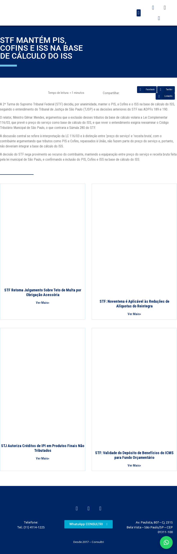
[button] (139, 12)
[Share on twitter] (166, 89)
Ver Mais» (42, 303)
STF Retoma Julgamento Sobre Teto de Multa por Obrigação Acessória (42, 292)
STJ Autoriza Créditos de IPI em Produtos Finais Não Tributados (42, 448)
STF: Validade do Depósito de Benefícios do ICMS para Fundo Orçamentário (134, 455)
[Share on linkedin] (165, 96)
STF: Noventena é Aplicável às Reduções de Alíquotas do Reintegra (134, 303)
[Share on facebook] (147, 89)
